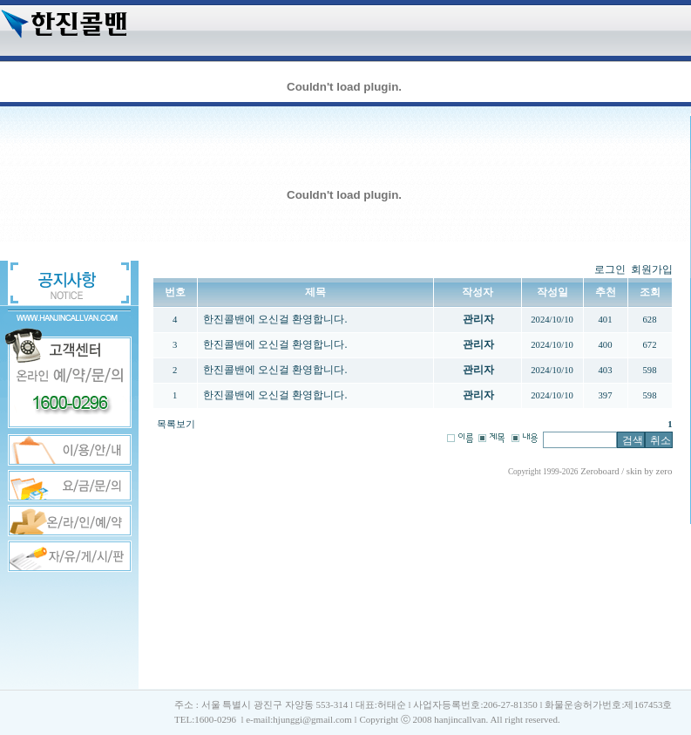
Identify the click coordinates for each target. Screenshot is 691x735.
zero (664, 471)
